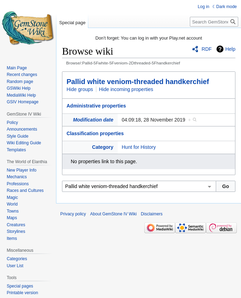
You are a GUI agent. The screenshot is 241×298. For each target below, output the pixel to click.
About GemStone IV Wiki (113, 214)
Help (230, 49)
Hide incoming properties (126, 89)
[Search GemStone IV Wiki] (214, 22)
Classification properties (95, 133)
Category (102, 147)
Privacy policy (73, 214)
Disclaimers (152, 214)
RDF (207, 49)
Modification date (93, 120)
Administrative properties (96, 106)
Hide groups (80, 89)
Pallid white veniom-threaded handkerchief (138, 81)
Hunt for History (139, 147)
